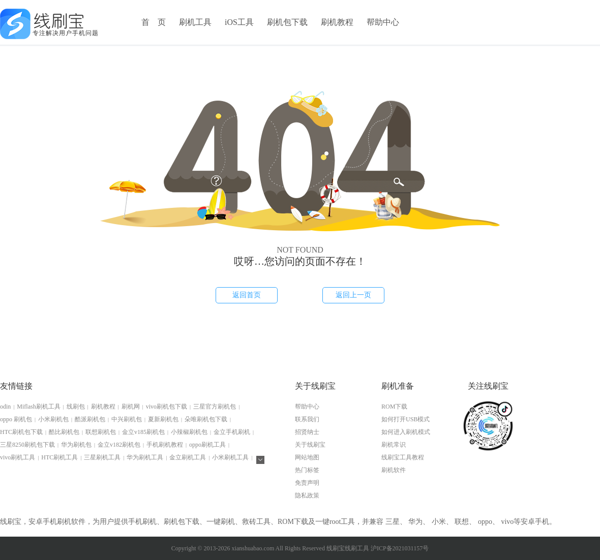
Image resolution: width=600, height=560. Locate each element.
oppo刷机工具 (207, 444)
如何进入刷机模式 (405, 431)
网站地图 (307, 457)
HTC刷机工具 (59, 457)
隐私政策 (307, 495)
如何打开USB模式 (405, 419)
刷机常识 (393, 444)
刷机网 (131, 406)
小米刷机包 (53, 419)
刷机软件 (393, 470)
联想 (462, 521)
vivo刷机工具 (17, 457)
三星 (392, 521)
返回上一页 (353, 295)
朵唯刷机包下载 (206, 419)
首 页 (153, 22)
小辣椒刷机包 (189, 431)
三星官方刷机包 (214, 406)
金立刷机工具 (187, 457)
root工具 (342, 521)
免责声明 (307, 482)
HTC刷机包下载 (21, 431)
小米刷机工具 (230, 457)
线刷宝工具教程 (402, 457)
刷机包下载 (287, 22)
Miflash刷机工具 (38, 406)
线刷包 (76, 406)
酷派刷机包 (90, 419)
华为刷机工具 (145, 457)
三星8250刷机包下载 (27, 444)
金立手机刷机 (232, 431)
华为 (415, 521)
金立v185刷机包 (143, 431)
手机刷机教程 (164, 444)
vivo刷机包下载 (166, 406)
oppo (485, 521)
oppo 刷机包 (16, 419)
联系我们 (307, 419)
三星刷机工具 (102, 457)
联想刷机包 (100, 431)
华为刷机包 (76, 444)
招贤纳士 (307, 431)
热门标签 (307, 470)
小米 (439, 521)
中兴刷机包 (126, 419)
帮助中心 (383, 22)
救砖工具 (256, 521)
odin (5, 406)
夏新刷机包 (163, 419)
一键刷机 (220, 521)
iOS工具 (239, 22)
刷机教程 (337, 22)
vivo (507, 521)
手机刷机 (142, 521)
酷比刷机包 (64, 431)
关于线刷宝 (310, 444)
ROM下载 (394, 406)
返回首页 (246, 295)
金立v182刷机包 (119, 444)
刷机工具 (195, 22)
